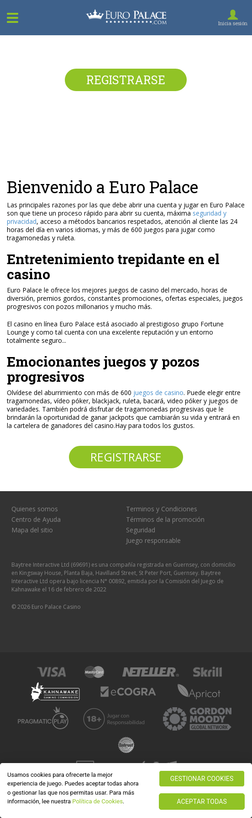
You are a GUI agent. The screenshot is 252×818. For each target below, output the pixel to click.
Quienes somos (34, 509)
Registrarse (125, 79)
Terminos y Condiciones (161, 509)
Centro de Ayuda (36, 519)
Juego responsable (153, 540)
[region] (126, 790)
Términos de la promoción (165, 519)
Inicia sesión (232, 23)
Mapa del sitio (32, 530)
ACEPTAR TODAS (202, 801)
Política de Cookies (97, 801)
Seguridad (140, 530)
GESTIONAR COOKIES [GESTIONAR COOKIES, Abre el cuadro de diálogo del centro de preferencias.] (202, 778)
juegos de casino (158, 392)
